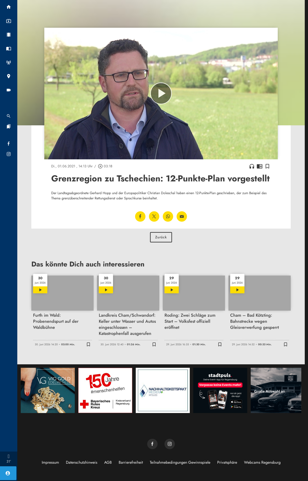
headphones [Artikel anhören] (252, 166)
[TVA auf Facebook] (152, 444)
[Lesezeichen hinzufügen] (267, 166)
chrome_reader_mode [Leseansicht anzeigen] (260, 166)
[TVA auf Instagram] (169, 444)
